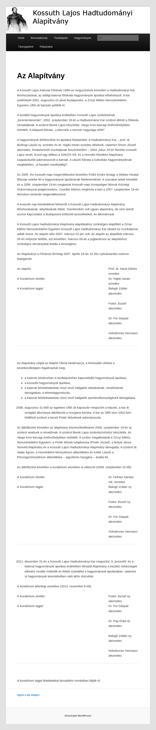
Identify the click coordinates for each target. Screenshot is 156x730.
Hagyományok (82, 37)
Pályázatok (46, 46)
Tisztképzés (61, 37)
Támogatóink (25, 46)
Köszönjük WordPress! (78, 715)
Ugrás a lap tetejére (28, 695)
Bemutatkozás (39, 37)
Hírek (21, 37)
